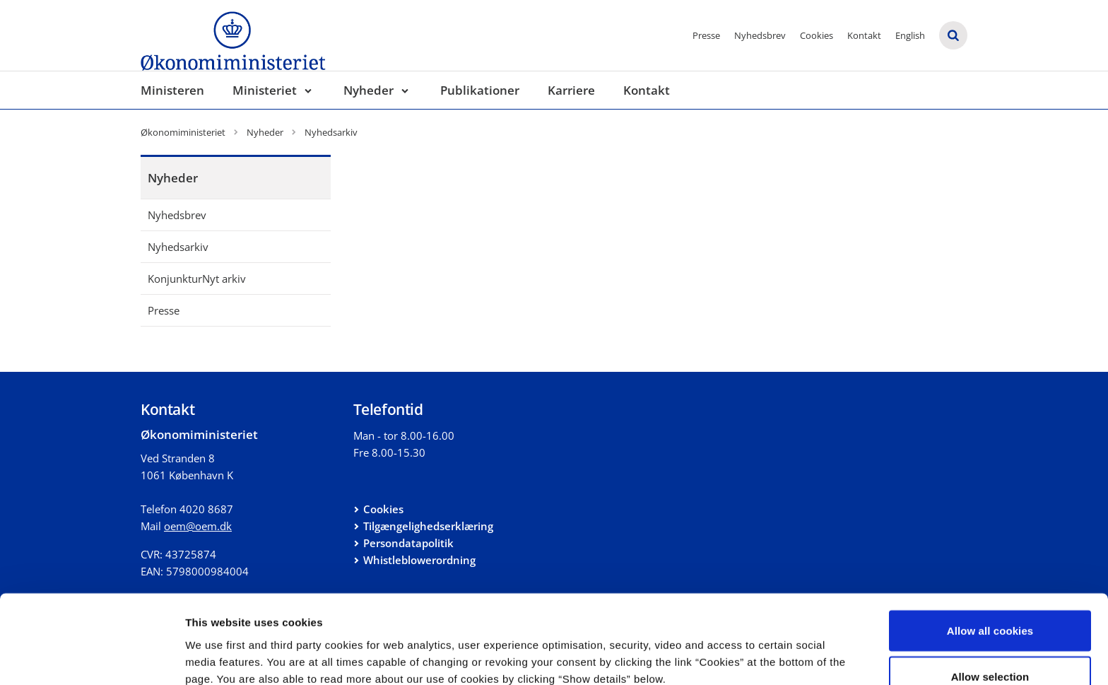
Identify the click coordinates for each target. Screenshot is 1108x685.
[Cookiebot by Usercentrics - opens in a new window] (91, 657)
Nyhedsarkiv (178, 247)
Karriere (571, 90)
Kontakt (864, 35)
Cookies (816, 35)
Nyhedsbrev (760, 35)
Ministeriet (264, 90)
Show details (741, 649)
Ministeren (172, 90)
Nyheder (368, 90)
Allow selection (990, 601)
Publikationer (479, 90)
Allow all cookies (990, 555)
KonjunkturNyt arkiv (197, 278)
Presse (706, 35)
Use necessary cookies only (990, 647)
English (910, 35)
